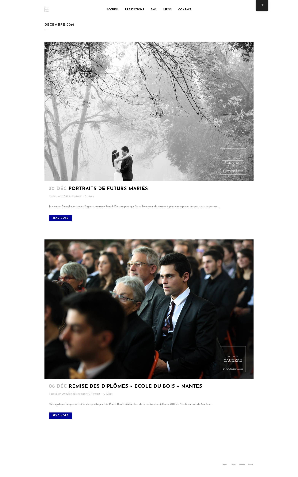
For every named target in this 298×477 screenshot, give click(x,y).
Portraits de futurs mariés (108, 189)
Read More (60, 218)
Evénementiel (81, 393)
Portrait (76, 196)
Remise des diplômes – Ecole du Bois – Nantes (135, 386)
